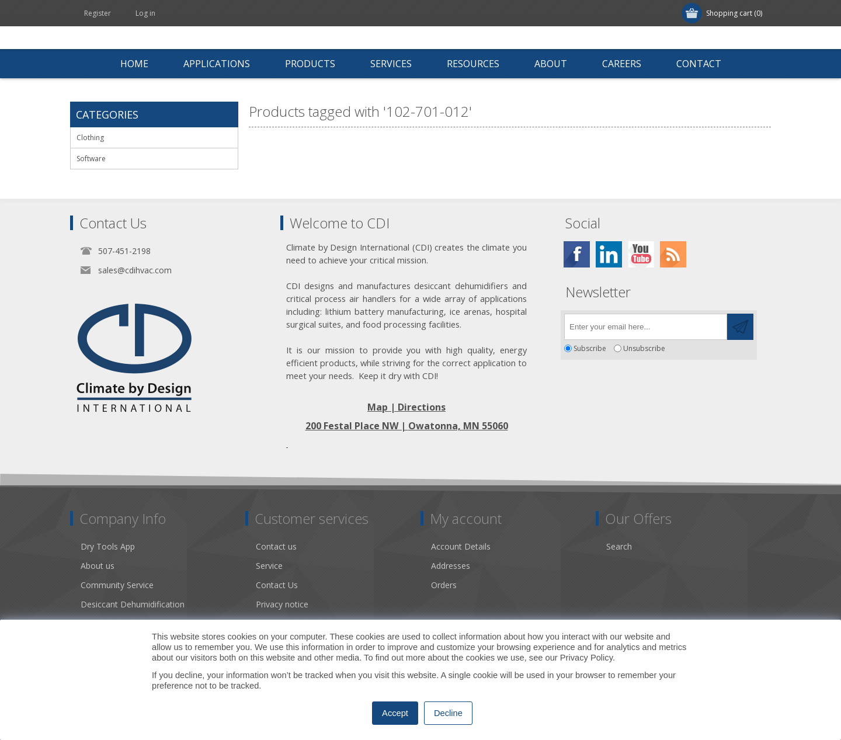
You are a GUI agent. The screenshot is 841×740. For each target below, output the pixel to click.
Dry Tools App (108, 546)
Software (91, 159)
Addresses (450, 565)
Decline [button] (448, 713)
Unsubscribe (644, 348)
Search (619, 546)
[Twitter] (609, 254)
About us (97, 565)
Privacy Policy (586, 657)
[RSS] (673, 254)
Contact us (276, 546)
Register (97, 13)
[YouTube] (641, 254)
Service (269, 565)
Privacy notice (282, 604)
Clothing (90, 138)
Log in (145, 13)
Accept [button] (395, 713)
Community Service (117, 584)
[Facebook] (577, 254)
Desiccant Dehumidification (133, 604)
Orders (444, 584)
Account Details (461, 546)
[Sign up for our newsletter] (645, 327)
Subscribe (590, 348)
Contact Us (277, 584)
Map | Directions (406, 407)
